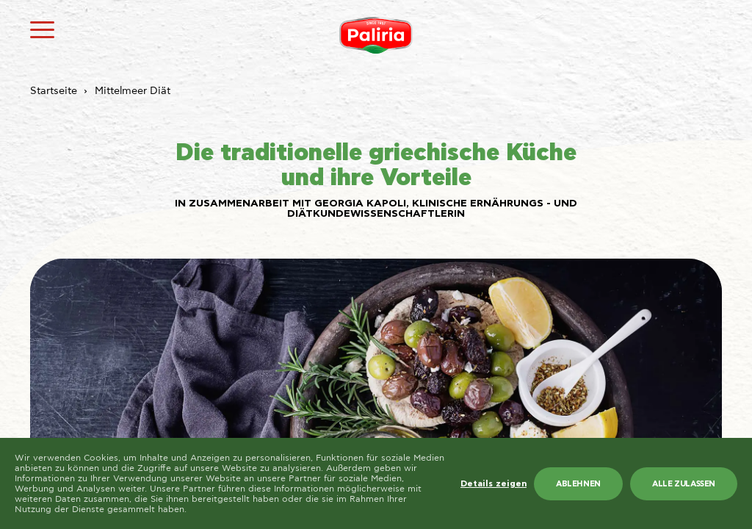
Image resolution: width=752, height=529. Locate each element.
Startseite (53, 91)
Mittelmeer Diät (132, 91)
